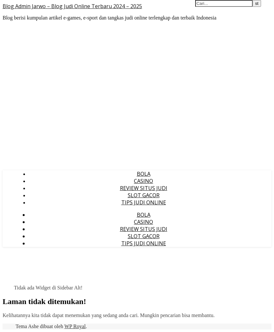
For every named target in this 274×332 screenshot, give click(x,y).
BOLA (143, 173)
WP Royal (75, 326)
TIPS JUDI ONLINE (143, 202)
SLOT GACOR (144, 195)
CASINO (143, 181)
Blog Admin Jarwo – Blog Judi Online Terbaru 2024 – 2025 (72, 6)
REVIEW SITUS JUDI (143, 188)
